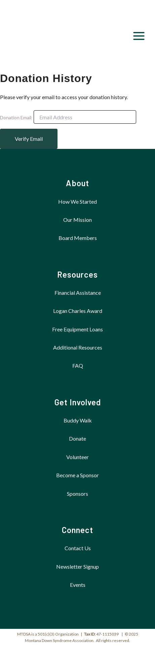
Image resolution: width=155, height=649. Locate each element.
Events (77, 584)
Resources (77, 274)
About (77, 183)
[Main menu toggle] (139, 36)
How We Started (77, 201)
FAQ (77, 365)
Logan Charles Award (77, 311)
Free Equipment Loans (77, 329)
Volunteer (77, 457)
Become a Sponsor (77, 475)
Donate (77, 438)
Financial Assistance (77, 292)
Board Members (78, 238)
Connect (77, 530)
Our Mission (77, 219)
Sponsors (77, 493)
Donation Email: (16, 117)
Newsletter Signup (77, 566)
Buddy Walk (78, 420)
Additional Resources (77, 347)
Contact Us (78, 548)
